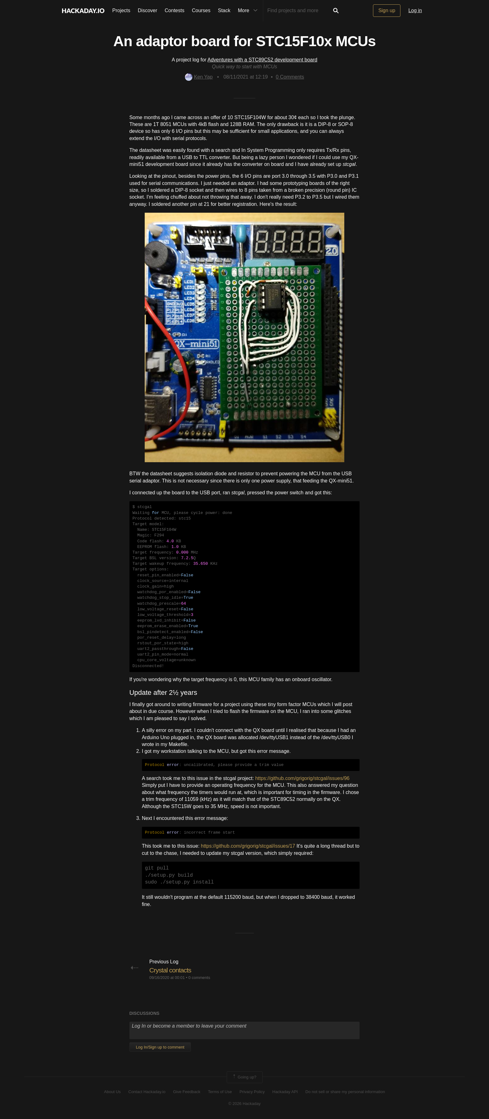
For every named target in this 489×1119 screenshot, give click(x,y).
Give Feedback (186, 1091)
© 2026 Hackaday (244, 1103)
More (249, 10)
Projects (121, 10)
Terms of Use (220, 1091)
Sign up (386, 10)
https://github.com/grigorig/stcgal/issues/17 (248, 846)
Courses (201, 10)
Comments (290, 77)
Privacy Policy (252, 1091)
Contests (174, 10)
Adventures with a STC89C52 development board (262, 59)
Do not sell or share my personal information (345, 1091)
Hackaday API (285, 1091)
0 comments (199, 977)
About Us (112, 1091)
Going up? (244, 1077)
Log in (415, 10)
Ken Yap (199, 77)
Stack (224, 10)
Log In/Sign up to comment (160, 1047)
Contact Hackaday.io (147, 1091)
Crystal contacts (171, 970)
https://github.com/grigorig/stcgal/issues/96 (302, 778)
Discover (147, 10)
